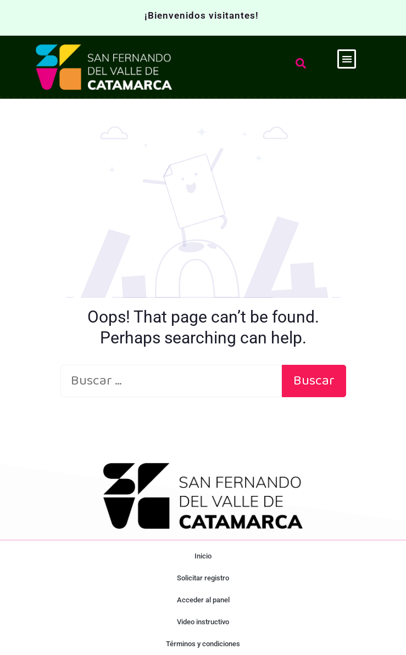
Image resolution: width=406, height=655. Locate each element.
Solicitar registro (203, 578)
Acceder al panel (203, 600)
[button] (347, 59)
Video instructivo (203, 622)
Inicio (203, 556)
